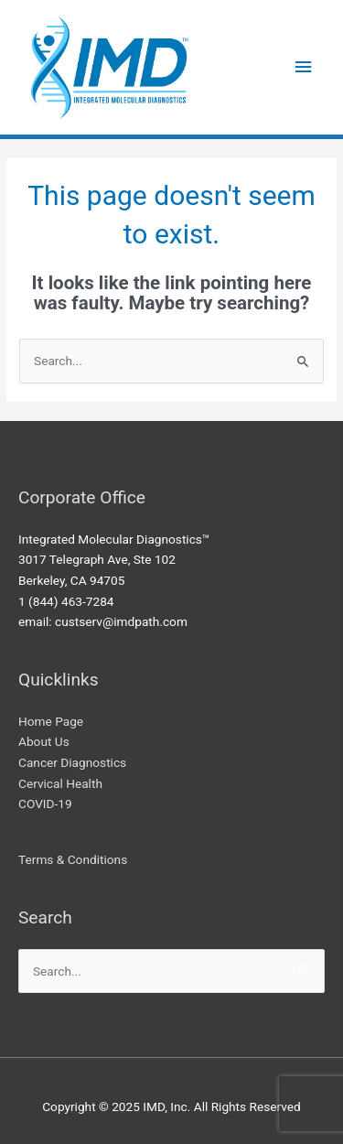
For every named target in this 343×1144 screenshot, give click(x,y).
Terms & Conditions (72, 859)
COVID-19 (45, 803)
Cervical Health (60, 783)
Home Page (50, 721)
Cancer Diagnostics (72, 762)
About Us (44, 741)
